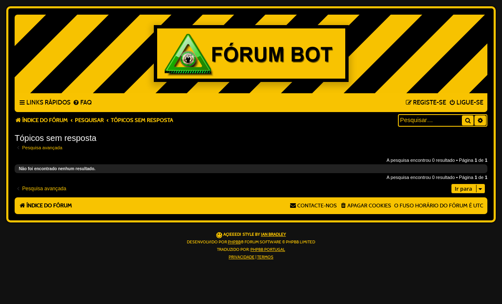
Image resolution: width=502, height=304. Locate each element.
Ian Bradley (273, 234)
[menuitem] (82, 103)
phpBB (234, 242)
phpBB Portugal (267, 250)
